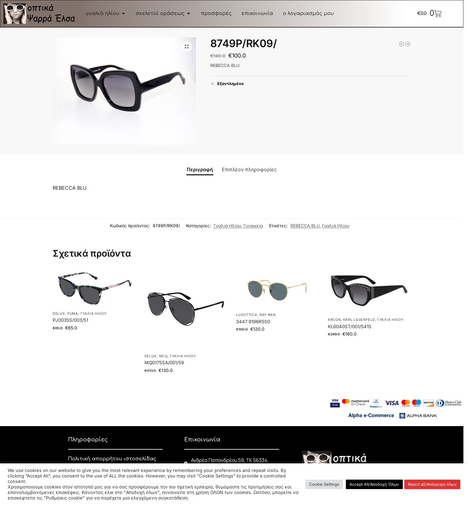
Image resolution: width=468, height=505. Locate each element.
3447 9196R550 (253, 322)
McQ (163, 356)
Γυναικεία (253, 225)
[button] (187, 46)
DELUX (59, 313)
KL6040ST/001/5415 (349, 326)
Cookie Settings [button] (324, 484)
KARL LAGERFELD (359, 319)
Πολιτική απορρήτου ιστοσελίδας (112, 459)
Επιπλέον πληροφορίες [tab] (249, 169)
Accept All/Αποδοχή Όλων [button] (374, 484)
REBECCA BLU (305, 225)
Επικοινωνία (202, 439)
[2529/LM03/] (402, 44)
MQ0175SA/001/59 (164, 363)
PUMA (72, 313)
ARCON (334, 319)
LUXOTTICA (246, 315)
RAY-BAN (268, 315)
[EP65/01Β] (408, 44)
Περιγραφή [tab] (200, 169)
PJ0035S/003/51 (70, 320)
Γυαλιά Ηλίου (227, 225)
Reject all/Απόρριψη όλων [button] (432, 484)
